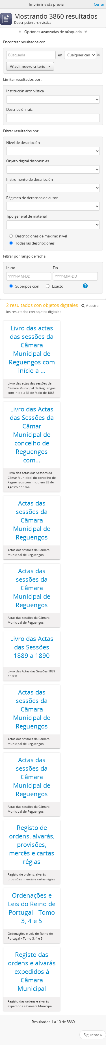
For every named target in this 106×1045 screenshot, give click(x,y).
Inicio (10, 267)
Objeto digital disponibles (27, 160)
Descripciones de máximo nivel (38, 236)
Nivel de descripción (23, 142)
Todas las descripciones (32, 243)
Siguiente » (93, 1034)
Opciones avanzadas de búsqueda (53, 31)
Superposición (24, 286)
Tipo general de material (26, 216)
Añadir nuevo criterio (30, 66)
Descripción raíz (19, 109)
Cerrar (99, 4)
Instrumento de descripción (29, 179)
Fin (55, 267)
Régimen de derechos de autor (32, 197)
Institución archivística (25, 91)
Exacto (54, 286)
